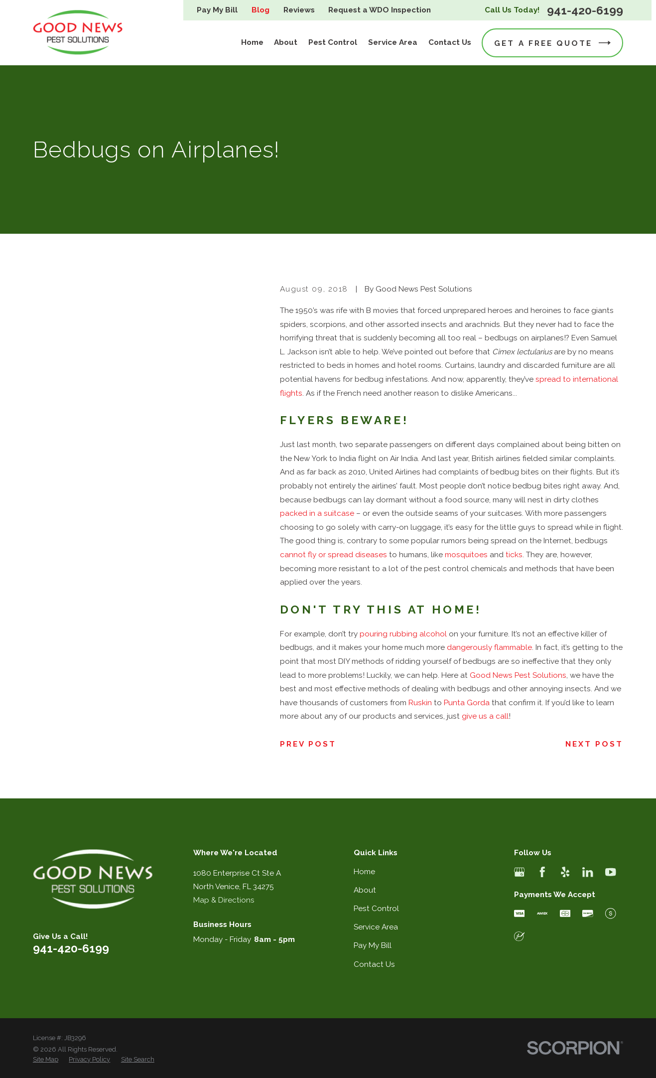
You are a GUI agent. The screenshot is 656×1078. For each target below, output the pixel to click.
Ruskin (420, 702)
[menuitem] (45, 1059)
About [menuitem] (285, 42)
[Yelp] (565, 872)
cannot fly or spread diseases (333, 554)
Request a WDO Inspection (379, 9)
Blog (260, 9)
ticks (514, 554)
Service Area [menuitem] (392, 42)
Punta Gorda (467, 702)
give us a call (485, 716)
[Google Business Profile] (519, 872)
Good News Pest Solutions (518, 675)
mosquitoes (466, 554)
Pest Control (376, 908)
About (365, 890)
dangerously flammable (489, 647)
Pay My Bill (217, 9)
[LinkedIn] (587, 872)
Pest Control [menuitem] (332, 42)
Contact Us (374, 964)
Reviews (299, 9)
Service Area (376, 927)
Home (364, 871)
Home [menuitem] (252, 42)
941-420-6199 (585, 10)
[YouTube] (610, 872)
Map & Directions (224, 900)
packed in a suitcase (317, 513)
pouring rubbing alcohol (403, 633)
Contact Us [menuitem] (449, 42)
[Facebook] (542, 872)
